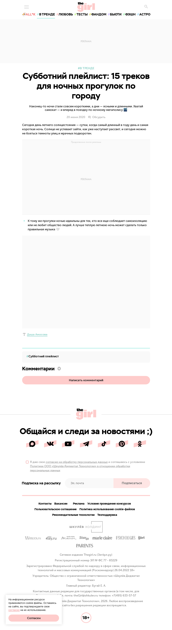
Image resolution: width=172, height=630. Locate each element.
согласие (14, 609)
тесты (82, 14)
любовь (66, 14)
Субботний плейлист (43, 356)
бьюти (116, 14)
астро (144, 14)
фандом (98, 14)
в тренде (47, 14)
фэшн (130, 14)
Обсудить (96, 117)
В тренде (87, 68)
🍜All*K (28, 14)
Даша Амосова (37, 334)
